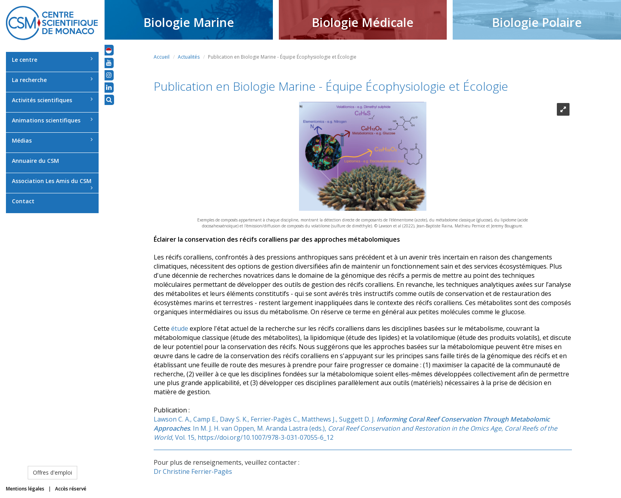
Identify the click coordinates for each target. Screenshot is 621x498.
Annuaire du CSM (35, 160)
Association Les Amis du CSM (52, 184)
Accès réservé (70, 488)
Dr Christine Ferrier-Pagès (193, 471)
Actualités (189, 56)
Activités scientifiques (52, 100)
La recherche (52, 80)
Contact (23, 201)
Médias (52, 140)
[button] (109, 50)
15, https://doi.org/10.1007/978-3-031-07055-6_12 (260, 437)
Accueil (162, 56)
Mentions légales (25, 488)
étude (179, 328)
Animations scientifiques (52, 120)
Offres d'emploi (52, 472)
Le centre (52, 59)
